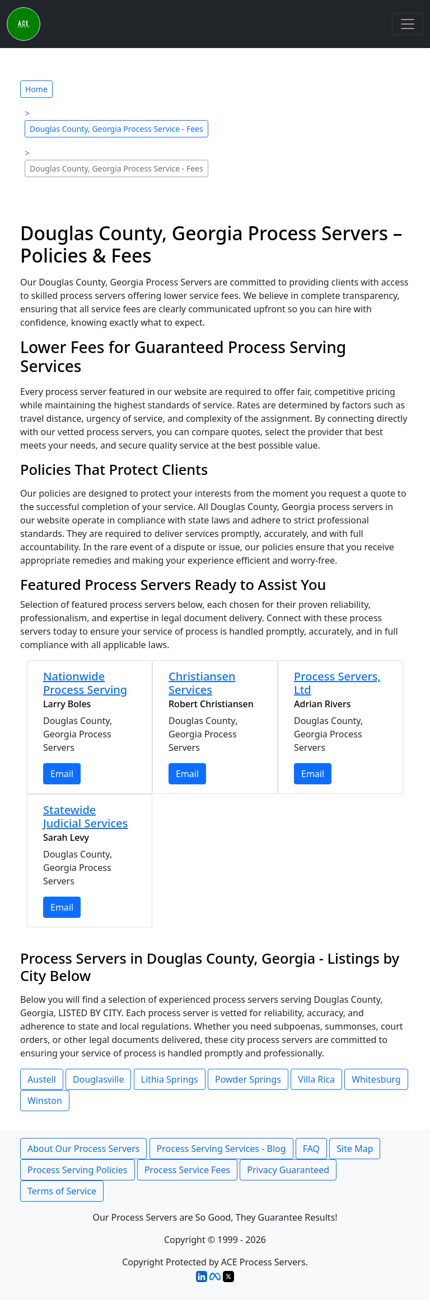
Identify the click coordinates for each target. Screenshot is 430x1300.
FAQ (311, 1148)
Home (36, 89)
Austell (41, 1079)
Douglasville (98, 1079)
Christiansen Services (202, 683)
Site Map (354, 1148)
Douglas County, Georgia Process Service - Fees (116, 128)
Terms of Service (61, 1191)
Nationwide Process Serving (85, 683)
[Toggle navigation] (407, 24)
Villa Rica (316, 1079)
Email (61, 774)
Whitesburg (376, 1079)
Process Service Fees (187, 1170)
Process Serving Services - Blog (221, 1148)
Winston (44, 1100)
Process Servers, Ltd (337, 683)
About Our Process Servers (83, 1148)
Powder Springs (248, 1079)
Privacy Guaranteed (288, 1170)
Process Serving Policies (77, 1170)
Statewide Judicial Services (85, 816)
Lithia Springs (169, 1079)
